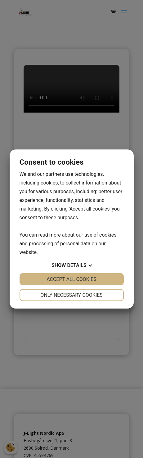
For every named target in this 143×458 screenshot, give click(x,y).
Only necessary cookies (71, 295)
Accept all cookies (71, 279)
